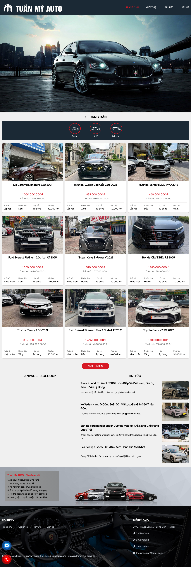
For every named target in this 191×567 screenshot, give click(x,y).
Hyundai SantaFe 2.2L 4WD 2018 (158, 185)
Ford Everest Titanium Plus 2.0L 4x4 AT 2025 (95, 330)
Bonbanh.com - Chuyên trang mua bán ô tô (73, 556)
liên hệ (185, 7)
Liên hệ (50, 526)
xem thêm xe (95, 366)
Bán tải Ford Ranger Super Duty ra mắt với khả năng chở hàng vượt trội (120, 427)
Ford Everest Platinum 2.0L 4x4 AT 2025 (32, 257)
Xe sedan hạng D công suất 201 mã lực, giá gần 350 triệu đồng (117, 406)
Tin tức (37, 526)
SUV (95, 136)
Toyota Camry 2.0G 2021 (32, 330)
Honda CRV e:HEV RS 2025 (158, 257)
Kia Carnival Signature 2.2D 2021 (32, 185)
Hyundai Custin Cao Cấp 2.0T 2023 (95, 185)
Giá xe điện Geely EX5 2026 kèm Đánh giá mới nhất (113, 447)
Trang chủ (7, 526)
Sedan (75, 136)
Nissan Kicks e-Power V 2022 (95, 257)
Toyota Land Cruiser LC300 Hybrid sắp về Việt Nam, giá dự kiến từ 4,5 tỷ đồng (117, 385)
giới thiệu (151, 7)
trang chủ (132, 7)
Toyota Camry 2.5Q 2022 (158, 330)
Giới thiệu (23, 526)
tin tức (169, 7)
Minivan (116, 136)
